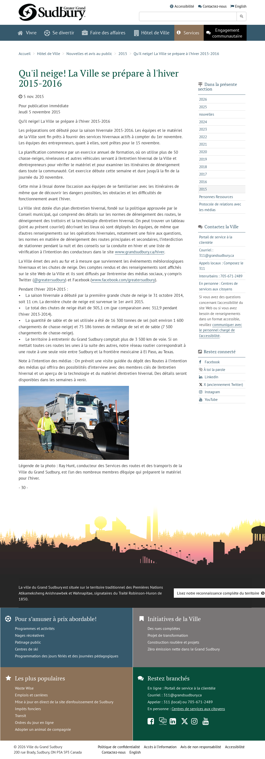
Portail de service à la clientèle (189, 688)
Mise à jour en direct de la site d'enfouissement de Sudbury (64, 701)
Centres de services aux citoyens (198, 708)
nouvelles (206, 114)
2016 (203, 181)
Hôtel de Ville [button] (151, 32)
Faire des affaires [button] (103, 32)
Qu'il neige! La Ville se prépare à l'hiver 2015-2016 (176, 53)
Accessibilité (184, 6)
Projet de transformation (168, 635)
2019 (203, 159)
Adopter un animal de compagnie (43, 729)
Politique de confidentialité (119, 747)
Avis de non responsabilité (200, 747)
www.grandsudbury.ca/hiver (139, 252)
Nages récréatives (29, 635)
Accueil (25, 53)
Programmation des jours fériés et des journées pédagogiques (66, 655)
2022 (203, 137)
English (240, 6)
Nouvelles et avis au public (89, 53)
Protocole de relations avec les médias (220, 207)
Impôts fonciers (28, 708)
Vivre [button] (27, 32)
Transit (20, 715)
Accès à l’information (160, 747)
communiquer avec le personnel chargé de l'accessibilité (220, 330)
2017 (203, 174)
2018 (203, 166)
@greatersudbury (49, 280)
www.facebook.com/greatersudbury (123, 280)
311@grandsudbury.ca (183, 694)
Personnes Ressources (216, 196)
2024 (203, 122)
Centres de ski (26, 649)
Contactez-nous (215, 6)
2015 (122, 53)
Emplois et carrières (31, 694)
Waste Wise (24, 688)
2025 (203, 107)
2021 (203, 144)
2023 (203, 129)
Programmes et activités (35, 628)
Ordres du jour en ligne (34, 722)
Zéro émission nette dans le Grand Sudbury (184, 649)
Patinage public (28, 642)
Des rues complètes (164, 628)
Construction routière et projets (173, 642)
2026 (203, 99)
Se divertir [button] (59, 32)
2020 (203, 151)
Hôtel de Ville (48, 53)
